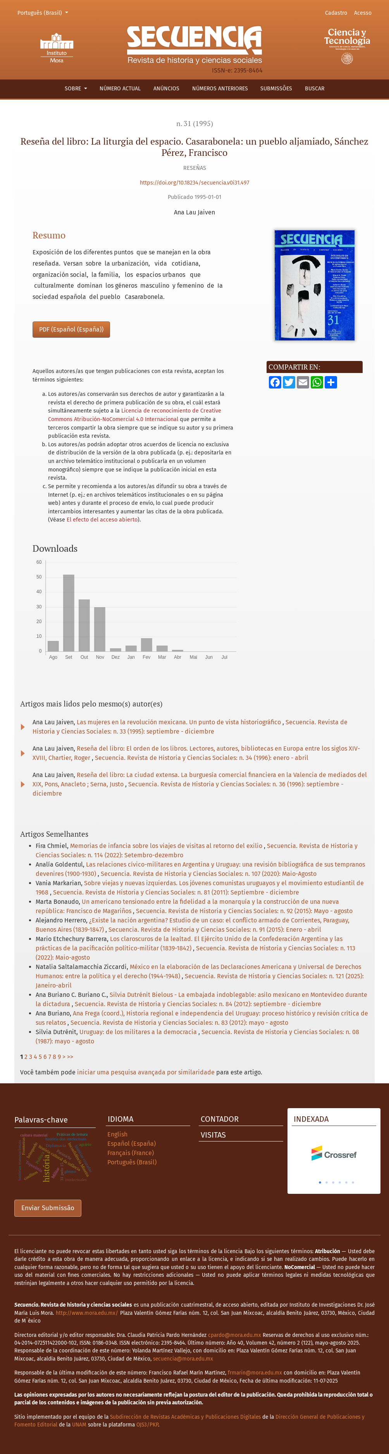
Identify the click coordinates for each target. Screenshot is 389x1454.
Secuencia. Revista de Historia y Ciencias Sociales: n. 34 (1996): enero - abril (201, 758)
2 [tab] (326, 1182)
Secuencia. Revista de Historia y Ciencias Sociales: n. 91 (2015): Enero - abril (214, 929)
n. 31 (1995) (194, 123)
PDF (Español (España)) (71, 329)
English (117, 1134)
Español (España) (131, 1143)
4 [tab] (340, 1182)
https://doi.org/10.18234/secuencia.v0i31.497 (194, 183)
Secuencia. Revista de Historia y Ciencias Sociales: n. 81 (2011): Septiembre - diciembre (176, 892)
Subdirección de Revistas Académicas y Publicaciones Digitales (185, 1417)
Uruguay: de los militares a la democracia (138, 1032)
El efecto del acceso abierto (102, 519)
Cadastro (336, 13)
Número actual (120, 88)
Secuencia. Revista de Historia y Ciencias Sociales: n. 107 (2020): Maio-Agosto (209, 873)
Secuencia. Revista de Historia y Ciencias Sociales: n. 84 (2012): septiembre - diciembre (198, 1004)
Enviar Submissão (47, 1208)
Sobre (74, 88)
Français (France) (130, 1153)
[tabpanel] (334, 1153)
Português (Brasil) (44, 12)
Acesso (363, 13)
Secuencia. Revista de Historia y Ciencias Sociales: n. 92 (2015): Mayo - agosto (244, 911)
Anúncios (166, 88)
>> (70, 1056)
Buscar (314, 88)
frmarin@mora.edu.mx (255, 1372)
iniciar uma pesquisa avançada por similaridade (146, 1072)
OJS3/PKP (147, 1424)
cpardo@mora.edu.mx (234, 1335)
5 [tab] (346, 1182)
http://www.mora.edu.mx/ (87, 1313)
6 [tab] (353, 1182)
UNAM (79, 1424)
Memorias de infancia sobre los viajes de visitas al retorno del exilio (167, 846)
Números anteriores (220, 88)
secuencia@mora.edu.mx (183, 1359)
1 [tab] (320, 1182)
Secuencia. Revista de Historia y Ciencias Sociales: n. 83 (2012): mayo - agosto (179, 1022)
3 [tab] (333, 1182)
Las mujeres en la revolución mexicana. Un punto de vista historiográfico (179, 722)
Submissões (276, 88)
